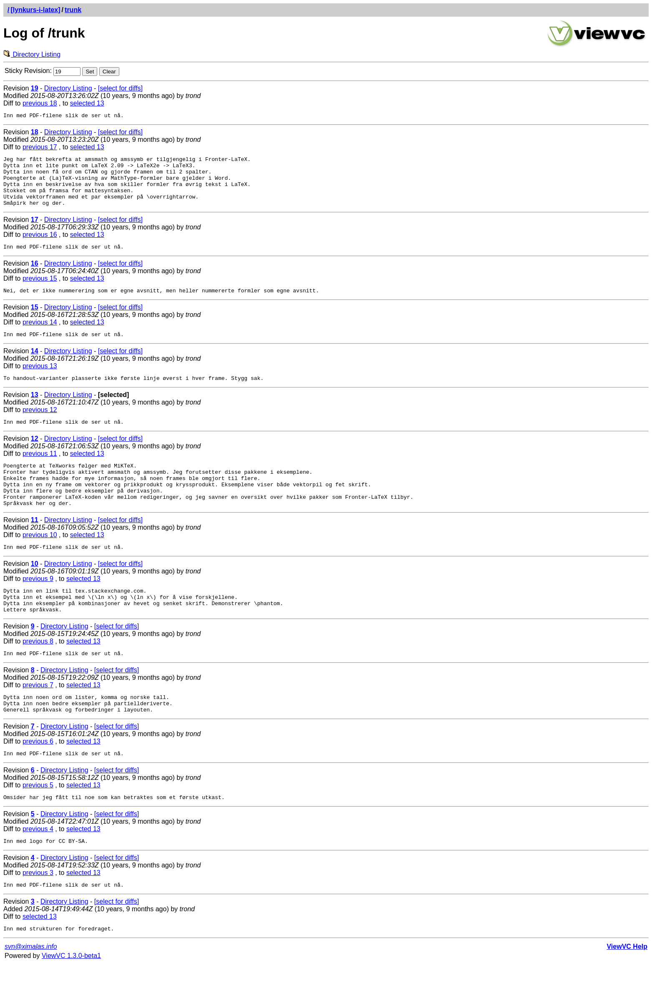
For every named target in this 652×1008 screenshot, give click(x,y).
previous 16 (40, 245)
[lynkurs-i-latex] (35, 9)
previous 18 (40, 103)
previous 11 (40, 471)
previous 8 (38, 673)
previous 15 (40, 290)
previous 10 (40, 561)
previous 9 (38, 606)
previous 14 (40, 335)
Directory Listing (31, 54)
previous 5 (38, 823)
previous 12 (40, 426)
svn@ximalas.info (31, 990)
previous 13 (40, 381)
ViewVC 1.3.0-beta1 (71, 999)
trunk (73, 9)
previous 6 (38, 778)
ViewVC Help (627, 990)
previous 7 (38, 718)
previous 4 (38, 868)
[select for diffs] (120, 88)
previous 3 (38, 914)
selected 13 (87, 103)
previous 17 (40, 148)
